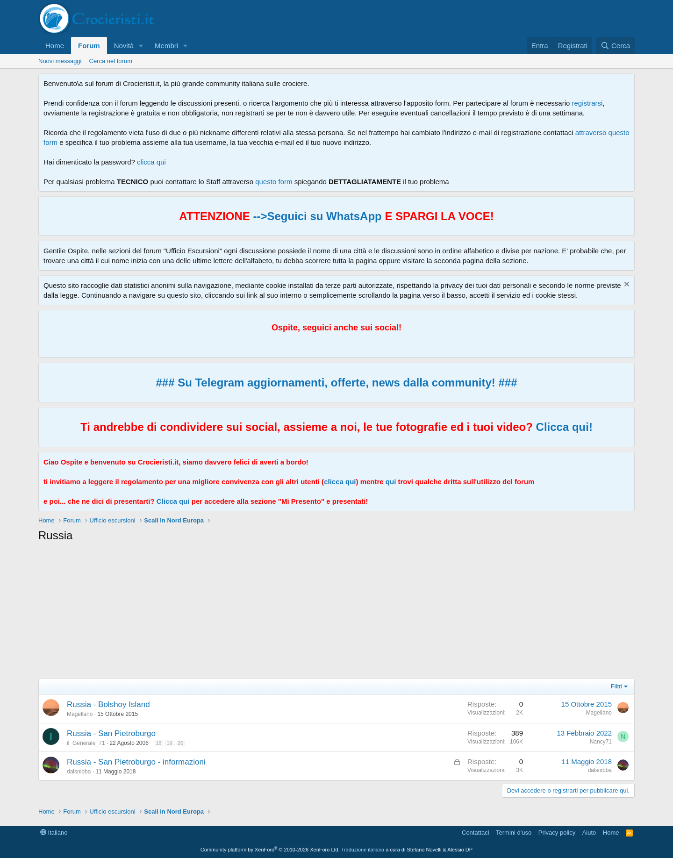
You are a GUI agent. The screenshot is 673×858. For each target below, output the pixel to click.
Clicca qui (173, 501)
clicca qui (151, 162)
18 (158, 743)
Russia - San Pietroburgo (111, 733)
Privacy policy (556, 832)
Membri (166, 46)
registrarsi (587, 103)
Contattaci (475, 832)
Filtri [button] (617, 686)
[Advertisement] (318, 613)
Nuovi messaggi (60, 60)
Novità (124, 46)
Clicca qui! (564, 427)
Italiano (54, 832)
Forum (89, 46)
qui (391, 482)
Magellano (80, 714)
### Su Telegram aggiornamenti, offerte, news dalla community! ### (336, 382)
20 (180, 743)
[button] (141, 45)
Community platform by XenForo (270, 849)
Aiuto (589, 832)
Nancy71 (601, 741)
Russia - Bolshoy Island (108, 704)
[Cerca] (615, 45)
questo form (273, 182)
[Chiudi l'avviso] (626, 285)
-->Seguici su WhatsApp (316, 216)
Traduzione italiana (363, 849)
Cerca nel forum (110, 60)
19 (169, 743)
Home (54, 46)
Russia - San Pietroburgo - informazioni (136, 762)
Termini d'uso (513, 832)
